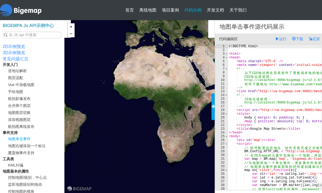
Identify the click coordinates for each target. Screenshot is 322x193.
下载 (297, 39)
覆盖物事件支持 (21, 153)
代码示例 (193, 10)
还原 (314, 39)
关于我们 (238, 10)
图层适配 (15, 78)
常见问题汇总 (15, 59)
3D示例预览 (14, 52)
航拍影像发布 (19, 98)
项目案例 (170, 10)
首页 (129, 10)
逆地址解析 (17, 71)
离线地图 (147, 10)
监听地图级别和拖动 (25, 184)
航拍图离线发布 (21, 126)
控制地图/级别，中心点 (27, 177)
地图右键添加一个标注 (27, 146)
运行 (281, 39)
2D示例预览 (14, 46)
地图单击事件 (19, 139)
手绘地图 (15, 92)
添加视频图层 (19, 119)
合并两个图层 (19, 105)
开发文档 (215, 10)
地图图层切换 (19, 112)
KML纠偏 (15, 165)
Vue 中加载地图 (21, 85)
